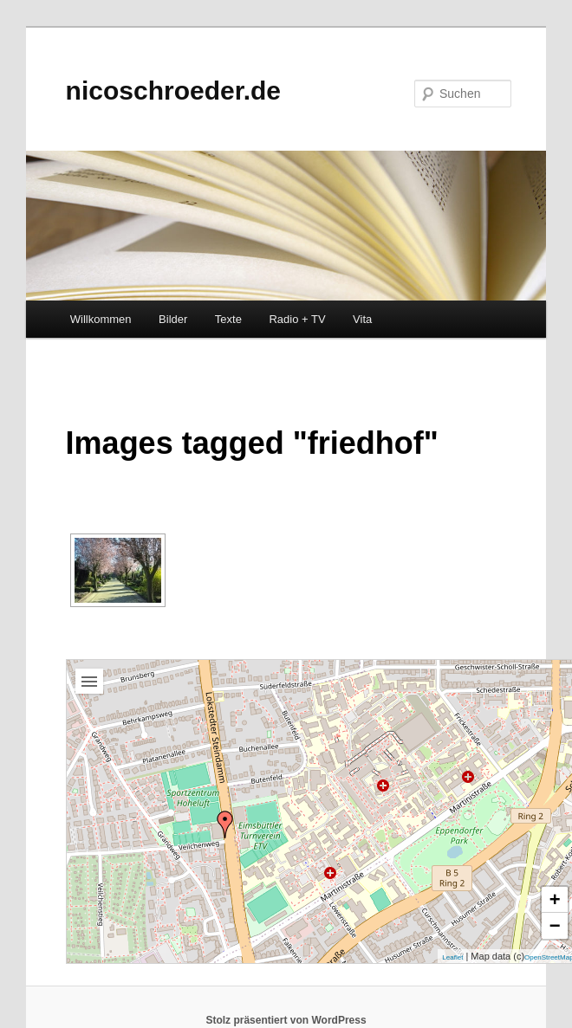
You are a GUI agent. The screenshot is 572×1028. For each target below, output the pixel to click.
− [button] (555, 925)
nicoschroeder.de (173, 90)
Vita (362, 319)
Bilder (173, 319)
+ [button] (555, 899)
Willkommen (101, 319)
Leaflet (452, 957)
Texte (228, 319)
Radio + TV (297, 319)
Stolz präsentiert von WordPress (285, 1020)
